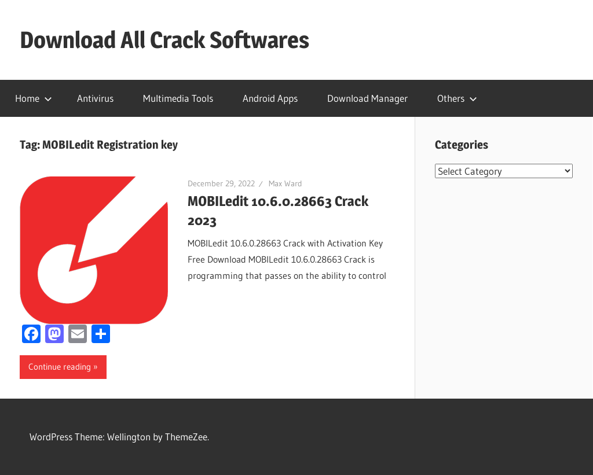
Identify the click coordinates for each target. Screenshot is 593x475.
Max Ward (285, 183)
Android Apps (270, 98)
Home (33, 98)
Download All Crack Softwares (164, 39)
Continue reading (59, 366)
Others (457, 98)
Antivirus (95, 98)
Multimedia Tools (178, 98)
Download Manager (367, 98)
